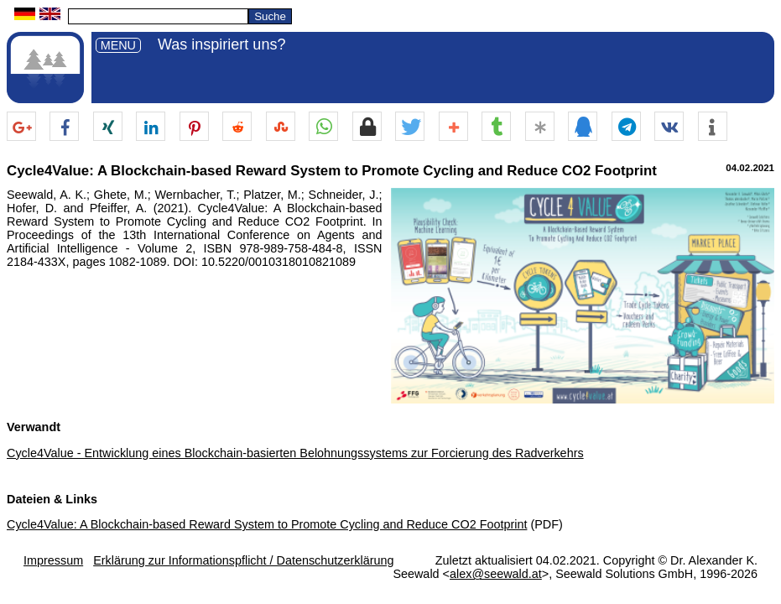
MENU (118, 45)
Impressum (53, 560)
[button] (21, 127)
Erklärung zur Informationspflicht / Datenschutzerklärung (243, 560)
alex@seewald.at (496, 574)
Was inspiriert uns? (221, 44)
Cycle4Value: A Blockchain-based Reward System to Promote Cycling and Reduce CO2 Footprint (267, 524)
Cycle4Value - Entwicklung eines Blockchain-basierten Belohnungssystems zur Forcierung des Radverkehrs (295, 453)
